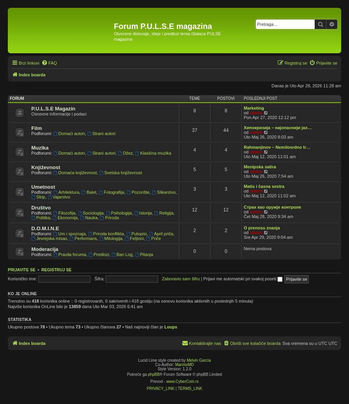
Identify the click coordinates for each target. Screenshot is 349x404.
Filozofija (64, 213)
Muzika (40, 148)
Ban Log (122, 254)
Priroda (109, 217)
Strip (38, 197)
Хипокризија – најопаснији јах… (278, 127)
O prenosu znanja (262, 227)
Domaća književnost (75, 172)
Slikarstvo (164, 192)
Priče (153, 238)
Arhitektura (66, 192)
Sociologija (91, 213)
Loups (170, 327)
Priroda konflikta (106, 233)
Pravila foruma (69, 254)
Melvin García (199, 360)
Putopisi (136, 233)
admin (256, 112)
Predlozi (98, 254)
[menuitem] (49, 63)
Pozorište (137, 192)
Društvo (41, 208)
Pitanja (144, 254)
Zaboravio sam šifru (181, 278)
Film (36, 128)
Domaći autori (69, 133)
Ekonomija (64, 217)
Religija (163, 213)
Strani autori (101, 133)
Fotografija (111, 192)
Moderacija (44, 249)
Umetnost (43, 187)
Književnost (45, 167)
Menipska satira (260, 166)
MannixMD (184, 365)
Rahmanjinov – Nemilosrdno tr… (277, 147)
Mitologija (110, 238)
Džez (125, 153)
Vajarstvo (59, 197)
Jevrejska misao (49, 238)
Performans (83, 238)
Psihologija (119, 213)
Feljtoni (134, 238)
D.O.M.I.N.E (45, 228)
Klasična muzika (153, 153)
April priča (161, 233)
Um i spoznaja (69, 233)
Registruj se (56, 269)
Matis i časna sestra (264, 186)
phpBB (154, 374)
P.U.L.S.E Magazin (53, 109)
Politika (40, 217)
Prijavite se (21, 269)
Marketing (254, 108)
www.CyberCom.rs (182, 381)
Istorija (143, 213)
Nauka (89, 217)
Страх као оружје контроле (272, 207)
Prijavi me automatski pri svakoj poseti (243, 278)
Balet (88, 192)
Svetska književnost (120, 172)
